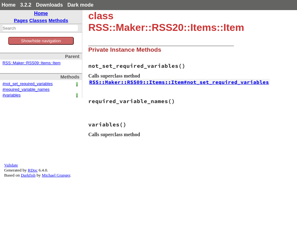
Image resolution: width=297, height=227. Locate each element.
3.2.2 (26, 5)
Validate (11, 165)
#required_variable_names (26, 89)
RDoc (33, 170)
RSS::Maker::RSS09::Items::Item (32, 63)
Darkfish (28, 175)
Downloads (49, 5)
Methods (58, 20)
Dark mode (80, 5)
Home (8, 5)
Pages (21, 20)
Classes (38, 20)
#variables (11, 95)
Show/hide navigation (41, 40)
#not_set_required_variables (28, 84)
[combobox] (40, 28)
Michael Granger (56, 175)
